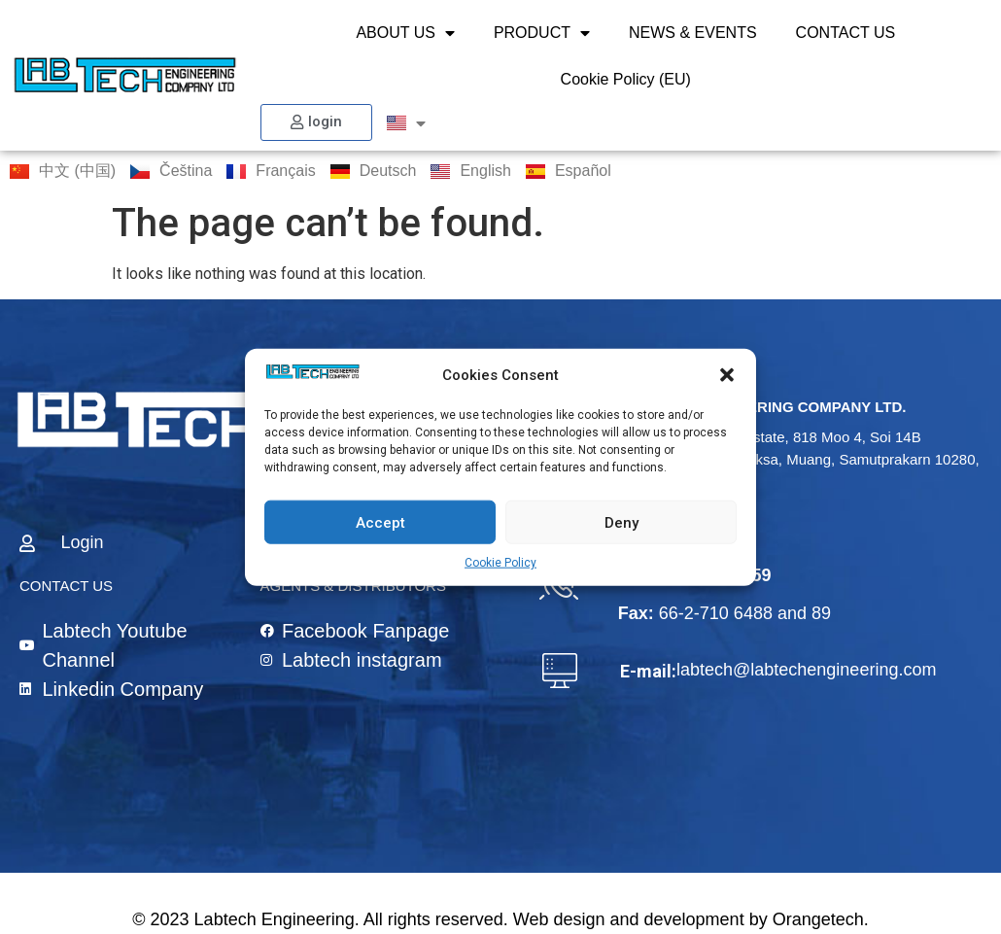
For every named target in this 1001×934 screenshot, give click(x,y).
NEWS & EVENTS (693, 32)
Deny (621, 522)
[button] (727, 375)
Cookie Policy (500, 563)
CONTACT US (846, 32)
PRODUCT (542, 33)
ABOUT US (405, 33)
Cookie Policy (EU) (626, 79)
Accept (380, 522)
